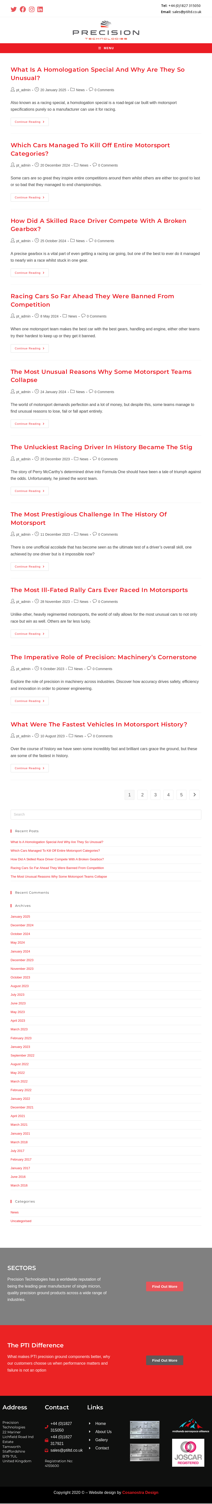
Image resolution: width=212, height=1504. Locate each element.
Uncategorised (21, 1221)
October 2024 (20, 934)
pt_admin (23, 90)
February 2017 (21, 1160)
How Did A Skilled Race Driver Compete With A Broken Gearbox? (57, 860)
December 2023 (22, 960)
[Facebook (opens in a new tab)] (22, 9)
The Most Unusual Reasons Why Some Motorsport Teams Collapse (59, 877)
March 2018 (19, 1142)
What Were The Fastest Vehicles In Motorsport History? (99, 724)
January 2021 (20, 1134)
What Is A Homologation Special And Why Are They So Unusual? (57, 842)
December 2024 (22, 926)
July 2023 (18, 995)
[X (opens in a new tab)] (14, 9)
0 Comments (104, 90)
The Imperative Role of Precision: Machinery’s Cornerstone (104, 657)
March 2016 (19, 1186)
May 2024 (18, 943)
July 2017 (18, 1151)
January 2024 (20, 952)
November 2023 (22, 969)
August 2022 (20, 1064)
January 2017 (20, 1168)
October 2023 (20, 978)
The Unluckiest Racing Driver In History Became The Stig (102, 447)
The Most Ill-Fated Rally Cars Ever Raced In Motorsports (99, 590)
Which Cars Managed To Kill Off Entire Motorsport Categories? (55, 851)
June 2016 (18, 1177)
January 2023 (20, 1047)
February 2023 (21, 1038)
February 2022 (21, 1090)
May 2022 (18, 1073)
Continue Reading (32, 121)
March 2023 (19, 1030)
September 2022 (22, 1056)
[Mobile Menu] (106, 49)
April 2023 (18, 1021)
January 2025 (20, 917)
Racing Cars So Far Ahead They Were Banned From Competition (57, 868)
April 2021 (18, 1116)
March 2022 (19, 1082)
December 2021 (22, 1108)
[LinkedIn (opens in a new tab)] (40, 9)
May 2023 (18, 1012)
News (80, 90)
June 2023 (18, 1004)
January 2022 (20, 1099)
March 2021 (19, 1125)
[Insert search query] (106, 815)
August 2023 (20, 986)
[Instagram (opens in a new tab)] (31, 9)
